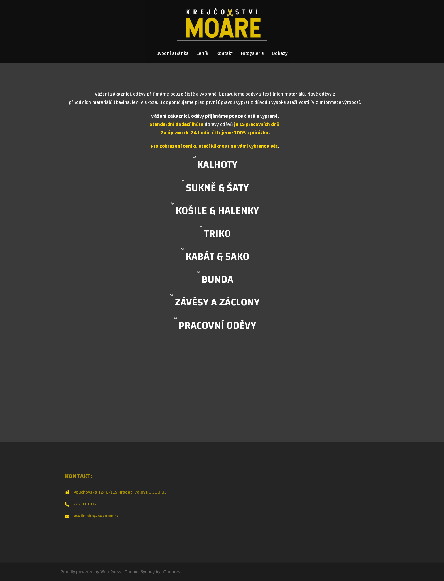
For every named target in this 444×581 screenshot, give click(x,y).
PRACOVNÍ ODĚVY (217, 325)
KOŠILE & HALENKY (217, 210)
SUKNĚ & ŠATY (217, 187)
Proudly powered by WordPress (91, 571)
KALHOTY (217, 164)
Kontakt (224, 54)
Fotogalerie (252, 54)
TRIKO (217, 233)
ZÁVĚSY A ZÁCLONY (217, 302)
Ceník (202, 54)
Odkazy (280, 54)
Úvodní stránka (172, 54)
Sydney (148, 571)
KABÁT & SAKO (217, 256)
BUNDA (217, 279)
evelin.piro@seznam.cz (96, 516)
